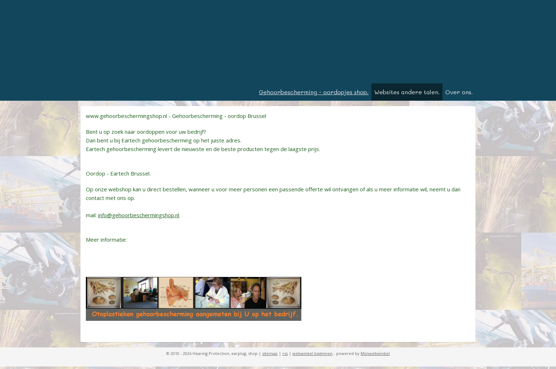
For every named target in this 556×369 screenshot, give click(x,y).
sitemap (270, 356)
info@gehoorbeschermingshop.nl (138, 217)
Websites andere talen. (407, 94)
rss (285, 356)
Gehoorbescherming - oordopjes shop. (314, 94)
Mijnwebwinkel (375, 356)
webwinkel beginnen (312, 356)
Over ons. (459, 94)
